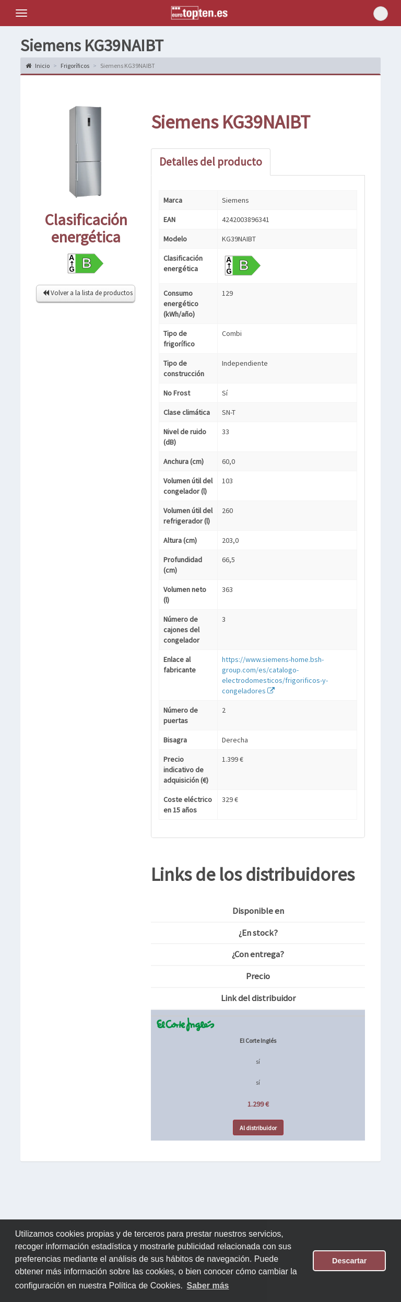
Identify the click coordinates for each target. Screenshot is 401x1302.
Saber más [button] (208, 1285)
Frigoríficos (75, 65)
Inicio (38, 65)
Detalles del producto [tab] (210, 162)
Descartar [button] (349, 1261)
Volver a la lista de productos (88, 292)
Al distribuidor (258, 1128)
